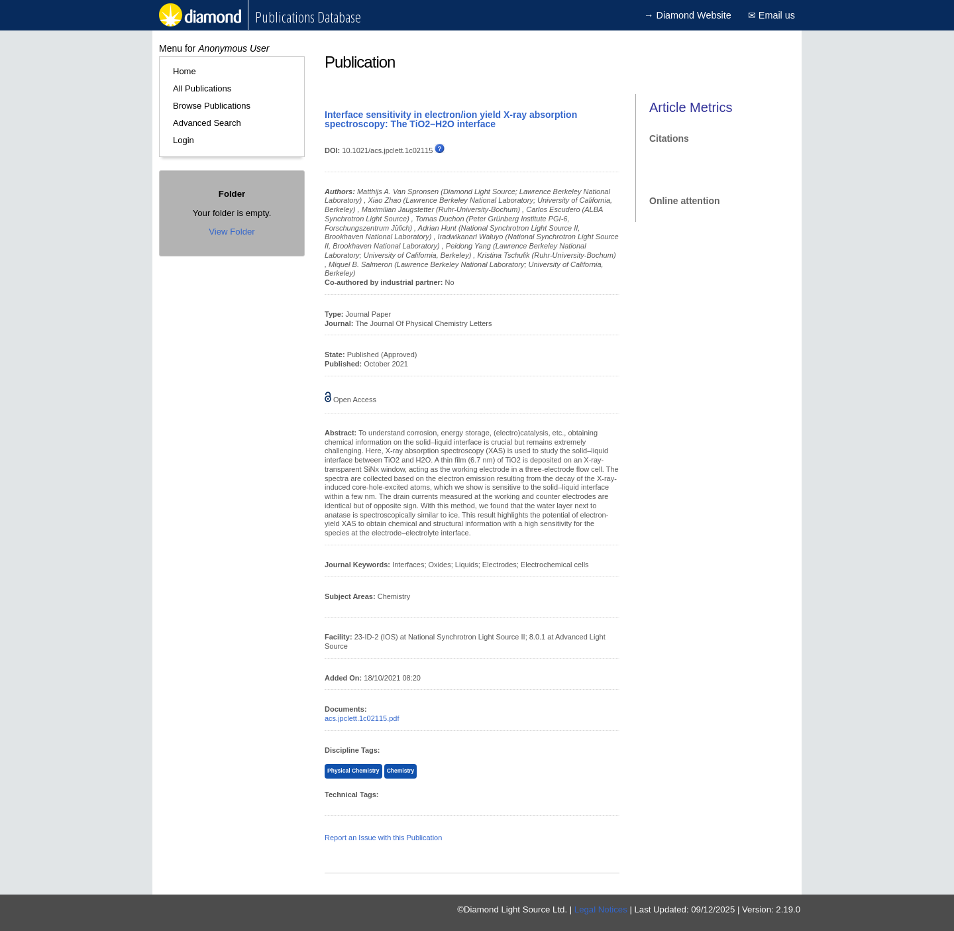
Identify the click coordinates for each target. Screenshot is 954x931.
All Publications (202, 88)
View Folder (231, 232)
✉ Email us (771, 15)
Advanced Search (207, 123)
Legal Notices (600, 909)
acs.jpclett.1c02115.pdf (362, 718)
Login (183, 140)
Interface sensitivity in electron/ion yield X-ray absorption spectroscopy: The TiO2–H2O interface (451, 119)
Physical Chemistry (353, 770)
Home (184, 71)
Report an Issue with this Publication (383, 838)
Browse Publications (211, 106)
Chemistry (401, 770)
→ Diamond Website (687, 15)
